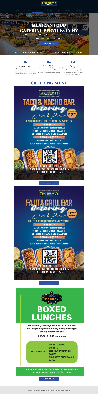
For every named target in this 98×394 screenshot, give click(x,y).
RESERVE (68, 11)
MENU (17, 11)
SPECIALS (27, 11)
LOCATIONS (79, 11)
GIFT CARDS (49, 11)
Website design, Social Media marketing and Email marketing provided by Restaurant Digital (49, 390)
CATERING (38, 11)
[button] (49, 43)
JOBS (59, 11)
